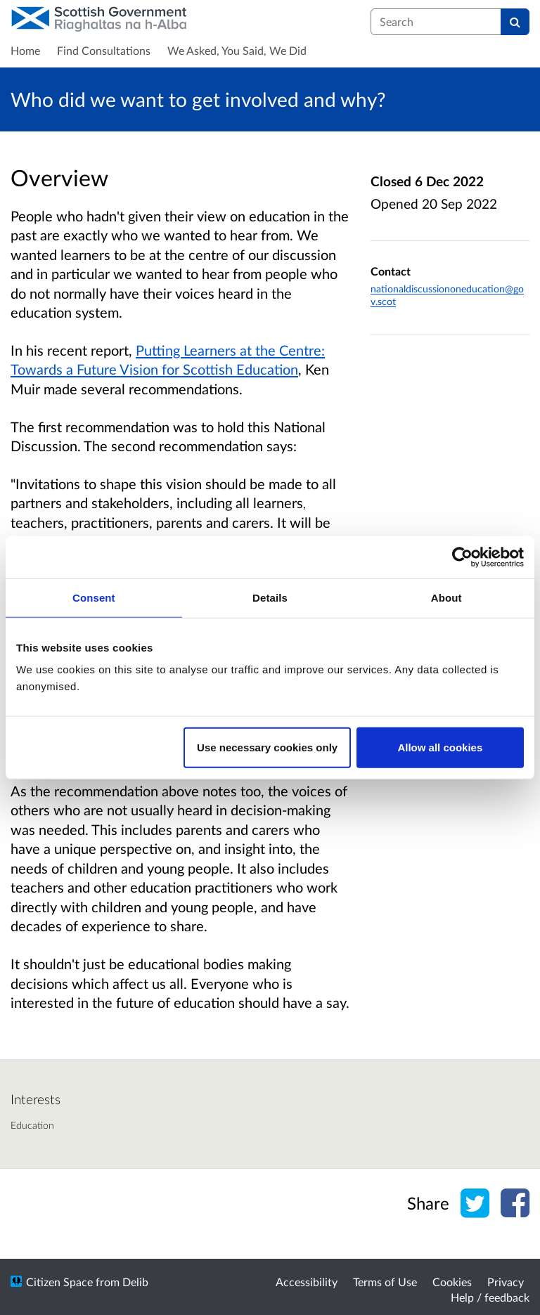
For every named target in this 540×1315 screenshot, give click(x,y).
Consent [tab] (93, 597)
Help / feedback (490, 1297)
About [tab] (446, 597)
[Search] (515, 21)
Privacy (505, 1281)
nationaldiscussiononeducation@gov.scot (447, 295)
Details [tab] (270, 597)
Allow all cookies (439, 747)
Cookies (452, 1281)
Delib (135, 1281)
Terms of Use (385, 1281)
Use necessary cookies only (267, 747)
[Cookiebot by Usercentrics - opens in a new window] (462, 556)
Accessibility (307, 1281)
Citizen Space (59, 1281)
